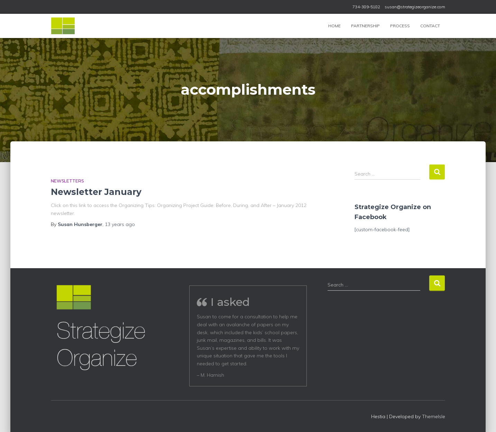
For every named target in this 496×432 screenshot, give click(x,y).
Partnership (365, 25)
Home (334, 25)
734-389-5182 (366, 6)
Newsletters (67, 181)
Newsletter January (96, 192)
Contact (430, 25)
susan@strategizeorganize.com (415, 6)
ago (120, 224)
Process (400, 25)
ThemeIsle (433, 416)
